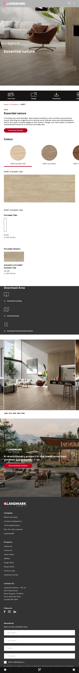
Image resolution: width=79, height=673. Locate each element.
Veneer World (9, 554)
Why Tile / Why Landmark (13, 529)
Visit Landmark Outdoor (18, 466)
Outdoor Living (9, 571)
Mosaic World (9, 567)
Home (6, 104)
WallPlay (7, 559)
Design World (9, 563)
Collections (8, 546)
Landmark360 (9, 534)
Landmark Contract (11, 575)
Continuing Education (12, 525)
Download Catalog (15, 130)
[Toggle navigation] (74, 3)
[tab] (18, 156)
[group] (11, 96)
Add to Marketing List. (16, 662)
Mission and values (11, 517)
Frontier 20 (8, 550)
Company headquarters (13, 521)
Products (14, 104)
